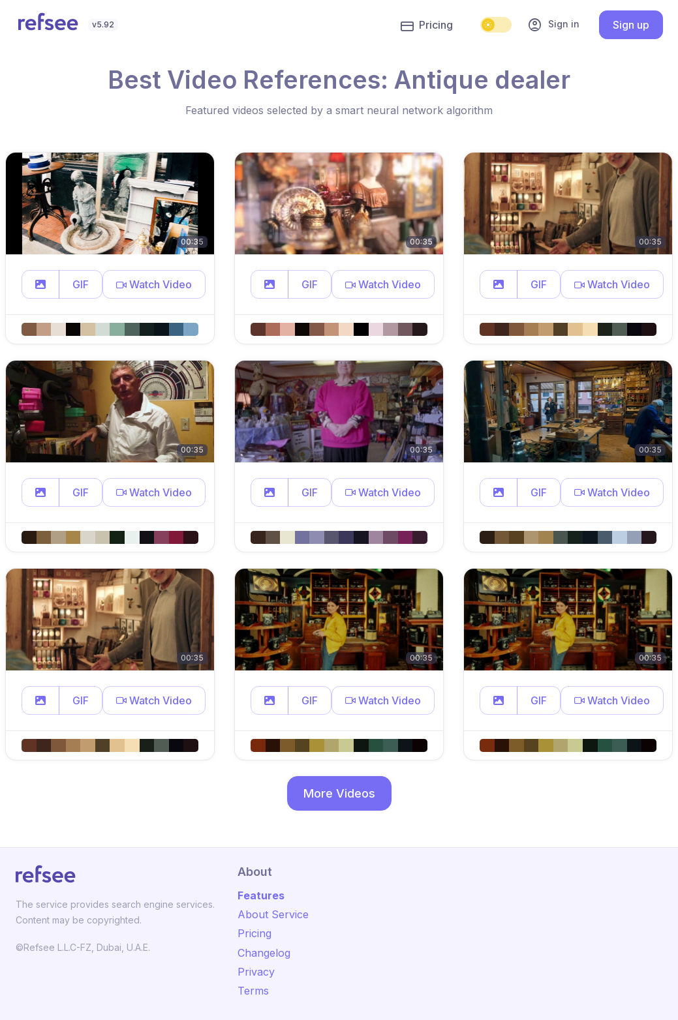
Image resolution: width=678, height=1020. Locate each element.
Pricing (427, 25)
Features (261, 895)
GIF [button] (80, 284)
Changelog (264, 952)
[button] (40, 284)
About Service (273, 914)
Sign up (631, 24)
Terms (253, 990)
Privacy (256, 971)
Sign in (553, 25)
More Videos (339, 793)
